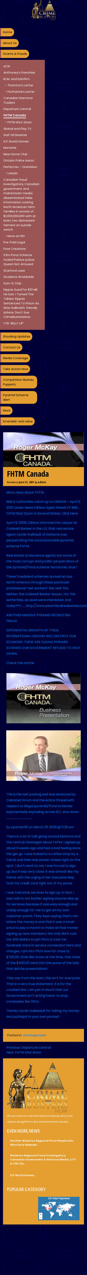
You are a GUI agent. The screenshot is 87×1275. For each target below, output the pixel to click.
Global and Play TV (17, 129)
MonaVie (9, 148)
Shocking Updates (16, 336)
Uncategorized (34, 1035)
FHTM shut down (19, 122)
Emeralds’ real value (18, 421)
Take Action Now (15, 369)
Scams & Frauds (15, 54)
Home (7, 32)
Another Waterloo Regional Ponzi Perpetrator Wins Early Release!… (42, 1143)
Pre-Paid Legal (14, 242)
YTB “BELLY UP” (13, 323)
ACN (6, 66)
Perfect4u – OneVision (20, 167)
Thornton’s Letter (20, 85)
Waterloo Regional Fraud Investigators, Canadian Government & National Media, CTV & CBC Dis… (43, 1159)
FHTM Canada (14, 115)
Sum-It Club (12, 283)
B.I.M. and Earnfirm (16, 79)
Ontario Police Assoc (18, 160)
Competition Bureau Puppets (18, 382)
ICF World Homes (16, 141)
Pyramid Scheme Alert (15, 397)
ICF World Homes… (23, 1175)
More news (15, 492)
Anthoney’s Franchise (19, 72)
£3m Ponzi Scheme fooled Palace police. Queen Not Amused (19, 259)
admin (42, 482)
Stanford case (14, 270)
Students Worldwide (18, 277)
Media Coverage (15, 358)
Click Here (70, 513)
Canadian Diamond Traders (17, 100)
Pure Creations (14, 249)
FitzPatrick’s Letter (21, 92)
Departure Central (17, 109)
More (6, 410)
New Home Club (15, 154)
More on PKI (16, 236)
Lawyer (12, 173)
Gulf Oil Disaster (15, 135)
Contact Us (11, 347)
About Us (10, 43)
